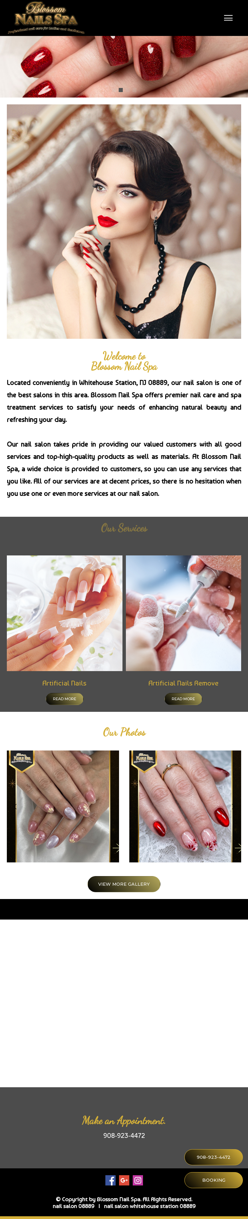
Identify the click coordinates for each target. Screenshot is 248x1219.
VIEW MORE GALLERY (124, 884)
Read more (64, 698)
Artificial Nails (64, 683)
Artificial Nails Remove (183, 683)
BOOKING (213, 1180)
